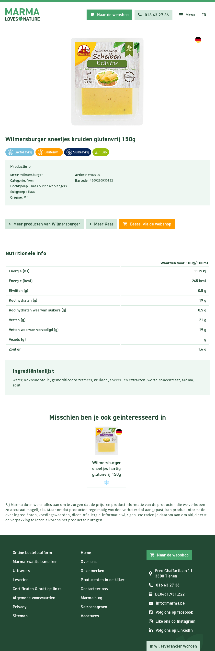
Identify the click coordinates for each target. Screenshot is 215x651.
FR (204, 14)
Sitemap (20, 616)
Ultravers (21, 570)
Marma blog (91, 597)
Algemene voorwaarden (34, 597)
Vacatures (90, 616)
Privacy (19, 606)
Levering (21, 579)
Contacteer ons (94, 588)
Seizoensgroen (94, 606)
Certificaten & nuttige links (37, 588)
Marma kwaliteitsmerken (35, 561)
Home (86, 552)
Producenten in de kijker (102, 579)
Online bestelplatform (32, 552)
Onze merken (92, 570)
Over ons (89, 561)
